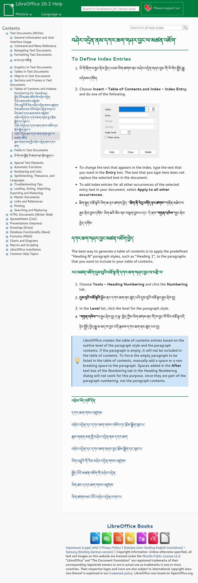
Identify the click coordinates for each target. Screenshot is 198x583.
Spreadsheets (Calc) (23, 219)
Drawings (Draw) (21, 228)
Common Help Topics (24, 254)
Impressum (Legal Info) (82, 547)
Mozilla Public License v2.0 (161, 556)
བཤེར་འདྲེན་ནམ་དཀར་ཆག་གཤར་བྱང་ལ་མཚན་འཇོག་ (34, 136)
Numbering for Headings (30, 93)
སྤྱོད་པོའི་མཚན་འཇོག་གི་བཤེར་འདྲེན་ (32, 97)
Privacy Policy (111, 547)
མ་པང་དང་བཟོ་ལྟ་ (23, 60)
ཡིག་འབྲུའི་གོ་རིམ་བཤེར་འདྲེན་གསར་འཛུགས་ (36, 105)
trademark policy (120, 573)
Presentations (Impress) (26, 223)
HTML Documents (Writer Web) (31, 215)
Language (49, 13)
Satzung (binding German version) (90, 552)
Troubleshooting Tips (28, 184)
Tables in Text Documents (31, 71)
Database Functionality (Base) (30, 232)
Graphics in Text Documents (33, 67)
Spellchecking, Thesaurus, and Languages (32, 178)
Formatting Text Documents (33, 55)
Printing (19, 206)
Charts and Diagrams (24, 241)
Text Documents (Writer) (27, 33)
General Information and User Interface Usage (32, 40)
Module (21, 13)
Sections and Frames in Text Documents (31, 82)
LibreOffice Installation (25, 249)
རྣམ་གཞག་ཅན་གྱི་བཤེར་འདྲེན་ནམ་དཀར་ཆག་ (35, 144)
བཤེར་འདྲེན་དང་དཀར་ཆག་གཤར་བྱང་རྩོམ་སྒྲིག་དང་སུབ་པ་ (35, 119)
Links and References (28, 201)
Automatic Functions (28, 167)
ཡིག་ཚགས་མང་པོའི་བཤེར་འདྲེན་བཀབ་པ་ (35, 109)
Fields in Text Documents (31, 150)
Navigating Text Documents (32, 50)
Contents (11, 28)
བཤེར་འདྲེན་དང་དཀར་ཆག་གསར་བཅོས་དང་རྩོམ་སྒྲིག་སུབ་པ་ (36, 128)
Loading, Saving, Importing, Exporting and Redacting (30, 191)
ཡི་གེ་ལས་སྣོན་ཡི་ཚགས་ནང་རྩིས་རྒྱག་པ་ (34, 156)
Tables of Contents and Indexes (35, 89)
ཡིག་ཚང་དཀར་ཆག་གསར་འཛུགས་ (31, 113)
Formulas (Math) (21, 236)
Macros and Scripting (24, 245)
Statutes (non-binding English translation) (153, 547)
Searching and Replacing (30, 210)
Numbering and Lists (28, 171)
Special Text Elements (29, 163)
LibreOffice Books (130, 525)
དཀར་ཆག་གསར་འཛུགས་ (27, 101)
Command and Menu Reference (35, 46)
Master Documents (27, 197)
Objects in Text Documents (32, 76)
